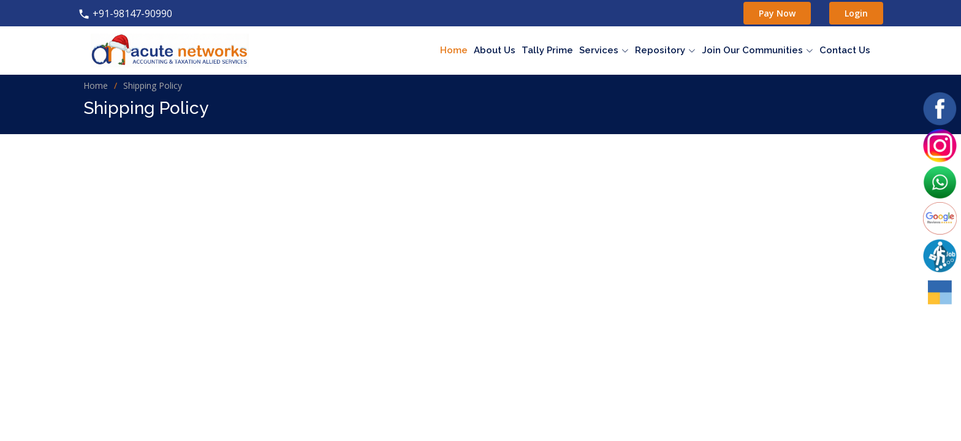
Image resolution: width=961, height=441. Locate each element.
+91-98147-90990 (125, 14)
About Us (494, 50)
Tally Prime (547, 50)
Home (454, 50)
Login (856, 13)
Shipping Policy (152, 85)
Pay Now (777, 13)
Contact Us (844, 50)
